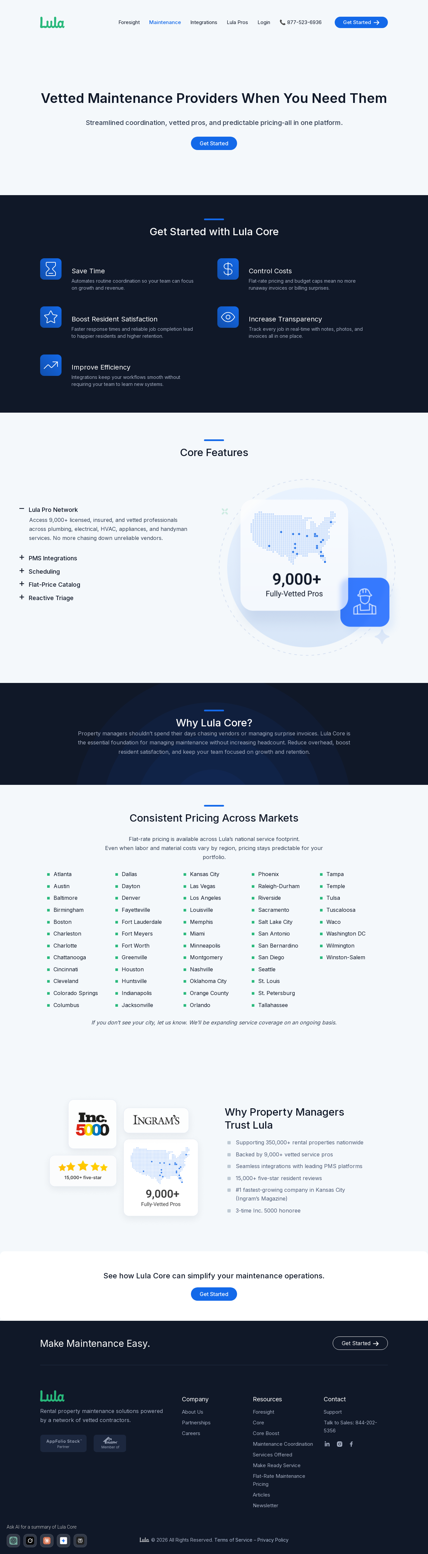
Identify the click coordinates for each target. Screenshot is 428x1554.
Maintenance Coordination (283, 1444)
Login (263, 22)
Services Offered (272, 1454)
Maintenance (165, 22)
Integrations (203, 22)
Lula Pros (237, 22)
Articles (261, 1495)
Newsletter (265, 1505)
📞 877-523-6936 (301, 22)
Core (258, 1422)
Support (333, 1412)
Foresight (129, 22)
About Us (192, 1412)
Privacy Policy (273, 1540)
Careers (191, 1433)
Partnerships (196, 1422)
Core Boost (266, 1433)
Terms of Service (233, 1540)
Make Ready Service (277, 1465)
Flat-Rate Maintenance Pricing (279, 1480)
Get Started (361, 22)
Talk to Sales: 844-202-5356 (350, 1426)
